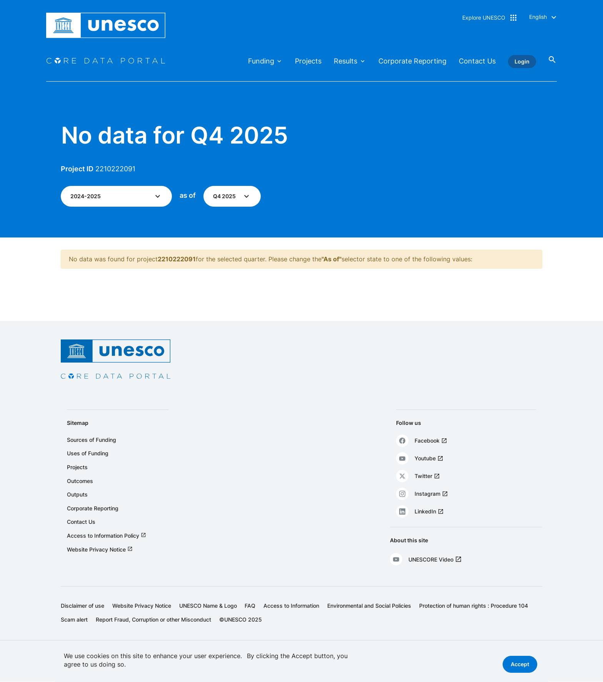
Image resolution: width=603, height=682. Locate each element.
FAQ (250, 605)
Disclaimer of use (82, 605)
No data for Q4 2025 (174, 135)
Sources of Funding (91, 439)
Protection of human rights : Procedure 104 (473, 605)
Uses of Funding (87, 453)
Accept (520, 664)
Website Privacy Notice (96, 549)
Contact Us (477, 61)
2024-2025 (85, 196)
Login (522, 61)
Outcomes (80, 481)
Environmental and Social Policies (369, 605)
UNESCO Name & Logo (208, 605)
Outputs (77, 494)
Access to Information (291, 605)
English (538, 16)
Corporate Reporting (412, 61)
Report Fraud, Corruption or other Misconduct (153, 619)
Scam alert (74, 619)
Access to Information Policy (103, 535)
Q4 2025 (224, 196)
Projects (308, 61)
